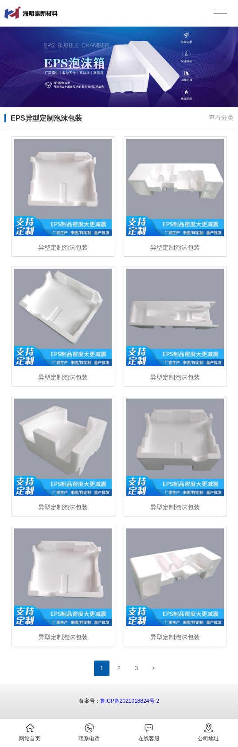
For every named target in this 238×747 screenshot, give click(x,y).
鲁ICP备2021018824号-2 (129, 701)
